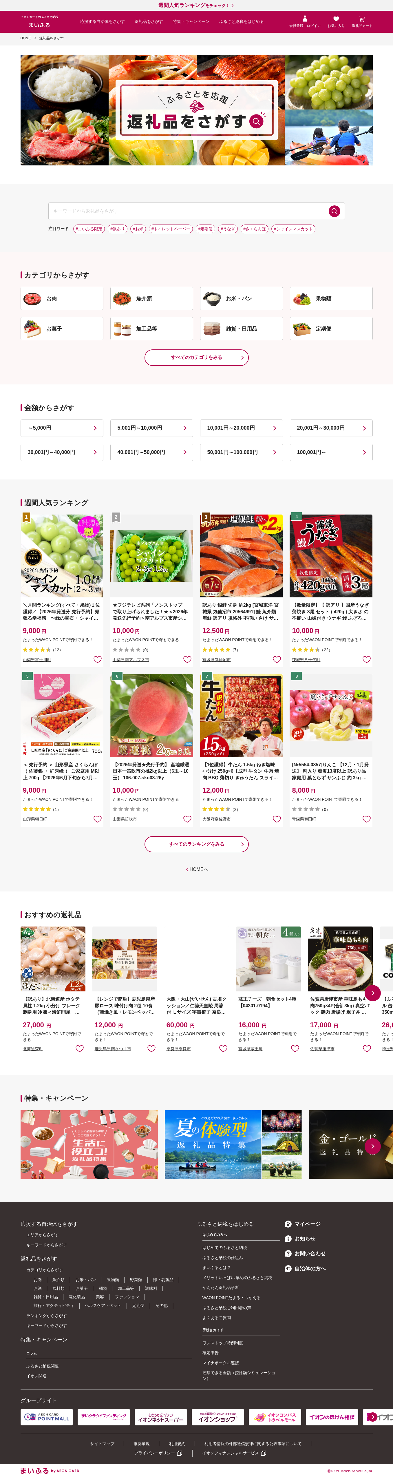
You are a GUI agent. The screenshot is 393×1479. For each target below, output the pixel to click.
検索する (334, 211)
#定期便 (205, 229)
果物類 (113, 1279)
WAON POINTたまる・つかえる (231, 1297)
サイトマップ (102, 1443)
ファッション (127, 1296)
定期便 (138, 1305)
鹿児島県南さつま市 (113, 1048)
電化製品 (77, 1296)
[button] (373, 993)
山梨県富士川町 (37, 659)
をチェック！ (194, 5)
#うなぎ (228, 229)
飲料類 (58, 1288)
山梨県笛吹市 (125, 819)
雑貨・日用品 (46, 1296)
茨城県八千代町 (306, 659)
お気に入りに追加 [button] (97, 659)
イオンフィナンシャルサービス (230, 1453)
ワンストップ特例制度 (222, 1343)
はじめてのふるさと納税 (224, 1247)
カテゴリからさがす (44, 1270)
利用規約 (177, 1443)
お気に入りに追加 (79, 1048)
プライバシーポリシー (154, 1453)
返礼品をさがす (149, 21)
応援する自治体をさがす (102, 21)
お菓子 (82, 1288)
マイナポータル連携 (220, 1363)
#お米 (138, 229)
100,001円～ (311, 452)
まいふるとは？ (216, 1267)
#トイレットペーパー (170, 229)
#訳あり (117, 229)
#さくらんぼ (254, 229)
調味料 (151, 1288)
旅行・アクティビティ (54, 1305)
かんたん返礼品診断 (220, 1287)
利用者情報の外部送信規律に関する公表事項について (253, 1443)
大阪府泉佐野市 (216, 819)
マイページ (303, 1224)
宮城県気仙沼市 (216, 659)
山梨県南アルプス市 (131, 659)
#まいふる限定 (89, 229)
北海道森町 (33, 1048)
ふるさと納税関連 (42, 1366)
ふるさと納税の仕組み (222, 1257)
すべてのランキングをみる (196, 844)
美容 (100, 1296)
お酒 (38, 1288)
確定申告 (210, 1352)
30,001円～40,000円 (51, 452)
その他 (162, 1305)
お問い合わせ (305, 1253)
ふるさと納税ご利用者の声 (226, 1307)
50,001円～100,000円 (232, 452)
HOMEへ (199, 869)
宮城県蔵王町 (250, 1048)
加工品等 (126, 1288)
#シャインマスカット (293, 229)
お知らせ (300, 1239)
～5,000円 (39, 428)
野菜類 (136, 1279)
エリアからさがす (42, 1234)
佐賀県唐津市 (322, 1048)
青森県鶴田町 (304, 819)
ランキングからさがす (46, 1315)
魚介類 (58, 1279)
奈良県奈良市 (179, 1048)
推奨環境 (142, 1443)
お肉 (38, 1279)
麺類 (103, 1288)
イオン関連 (36, 1376)
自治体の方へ (305, 1269)
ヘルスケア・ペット (103, 1305)
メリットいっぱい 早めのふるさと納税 (237, 1277)
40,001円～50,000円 (141, 452)
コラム (31, 1353)
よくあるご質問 (216, 1317)
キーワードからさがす (46, 1245)
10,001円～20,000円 (231, 428)
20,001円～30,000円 (321, 428)
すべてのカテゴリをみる (196, 357)
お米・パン (86, 1279)
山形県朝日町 (35, 819)
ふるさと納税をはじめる (241, 21)
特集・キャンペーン (191, 21)
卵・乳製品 (163, 1279)
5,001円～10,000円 (140, 428)
